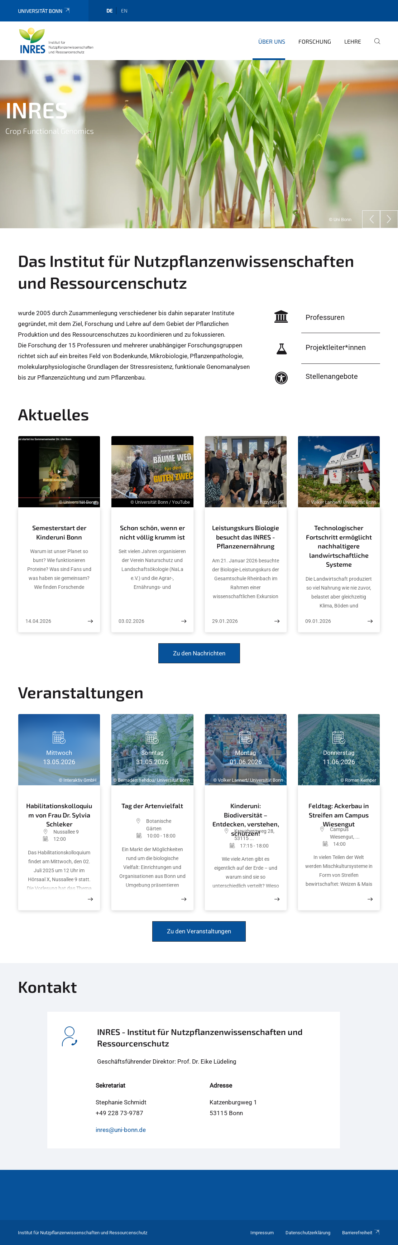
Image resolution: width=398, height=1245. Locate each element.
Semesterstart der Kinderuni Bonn (59, 532)
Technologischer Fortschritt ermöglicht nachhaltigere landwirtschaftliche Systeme (339, 546)
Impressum (262, 1232)
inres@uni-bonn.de (121, 1129)
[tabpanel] (199, 144)
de (109, 11)
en (124, 11)
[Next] (389, 219)
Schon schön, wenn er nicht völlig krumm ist (152, 532)
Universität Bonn (44, 11)
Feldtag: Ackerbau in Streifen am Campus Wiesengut (338, 812)
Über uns (271, 41)
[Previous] (371, 219)
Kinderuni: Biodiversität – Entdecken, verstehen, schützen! (245, 813)
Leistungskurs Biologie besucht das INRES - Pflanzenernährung (245, 537)
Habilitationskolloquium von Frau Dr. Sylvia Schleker (59, 813)
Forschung (314, 41)
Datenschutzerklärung (308, 1232)
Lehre (352, 41)
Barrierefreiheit (361, 1232)
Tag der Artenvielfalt (152, 806)
